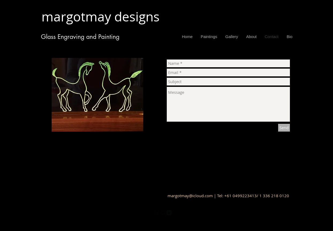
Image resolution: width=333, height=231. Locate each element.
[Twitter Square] (169, 212)
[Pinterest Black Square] (175, 212)
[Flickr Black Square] (162, 212)
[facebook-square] (156, 212)
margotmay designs (103, 16)
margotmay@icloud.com (190, 195)
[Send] (284, 128)
